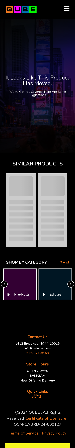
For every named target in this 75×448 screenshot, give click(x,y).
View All (64, 262)
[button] (4, 284)
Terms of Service (24, 433)
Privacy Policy (54, 433)
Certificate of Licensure (46, 418)
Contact (37, 397)
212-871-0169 (37, 353)
